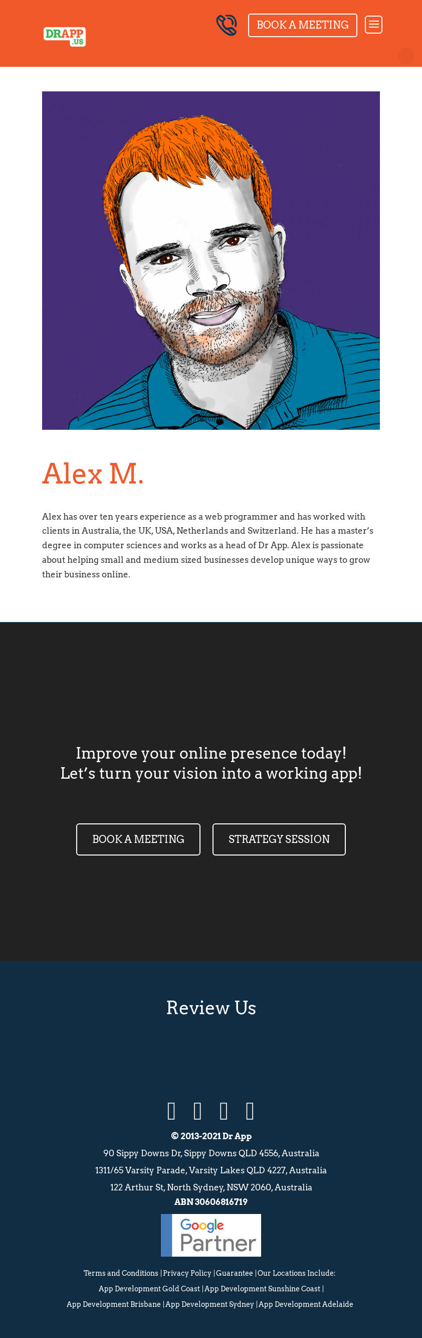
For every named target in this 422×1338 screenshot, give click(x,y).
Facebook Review (261, 1056)
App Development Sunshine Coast (262, 1288)
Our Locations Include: (297, 1273)
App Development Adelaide (306, 1304)
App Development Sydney (209, 1304)
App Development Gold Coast (149, 1288)
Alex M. (93, 474)
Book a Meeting (303, 25)
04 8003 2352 (226, 25)
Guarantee (234, 1273)
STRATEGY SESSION (279, 839)
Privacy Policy (187, 1273)
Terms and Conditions (121, 1273)
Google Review (160, 1056)
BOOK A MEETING (138, 839)
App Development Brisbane (114, 1304)
